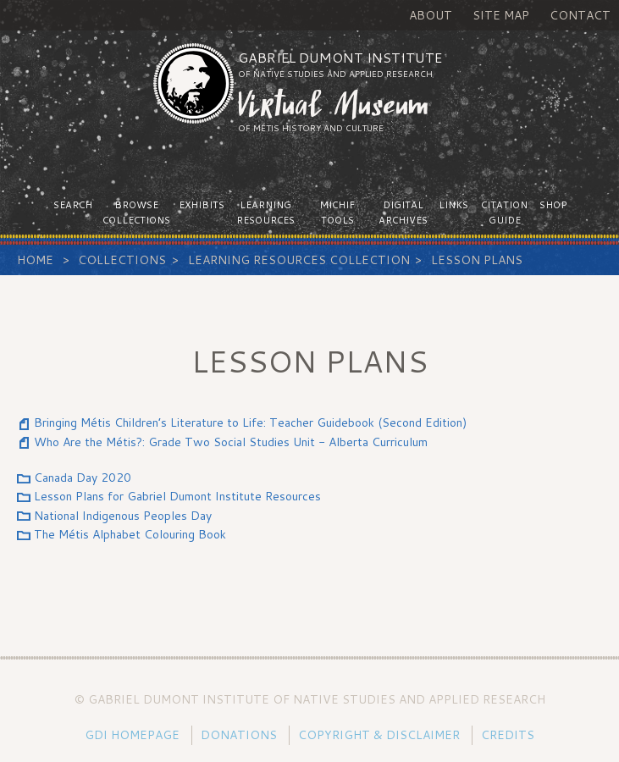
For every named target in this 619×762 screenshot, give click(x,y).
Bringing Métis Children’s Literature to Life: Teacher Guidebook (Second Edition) (250, 422)
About (430, 15)
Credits (507, 734)
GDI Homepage (132, 734)
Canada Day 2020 (82, 477)
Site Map (501, 15)
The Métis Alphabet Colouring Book (130, 534)
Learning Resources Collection (299, 259)
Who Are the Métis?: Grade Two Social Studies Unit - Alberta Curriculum (231, 441)
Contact (580, 15)
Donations (239, 734)
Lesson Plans (476, 259)
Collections (122, 259)
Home (35, 259)
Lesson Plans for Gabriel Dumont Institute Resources (177, 496)
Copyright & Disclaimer (379, 734)
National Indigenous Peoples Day (123, 515)
